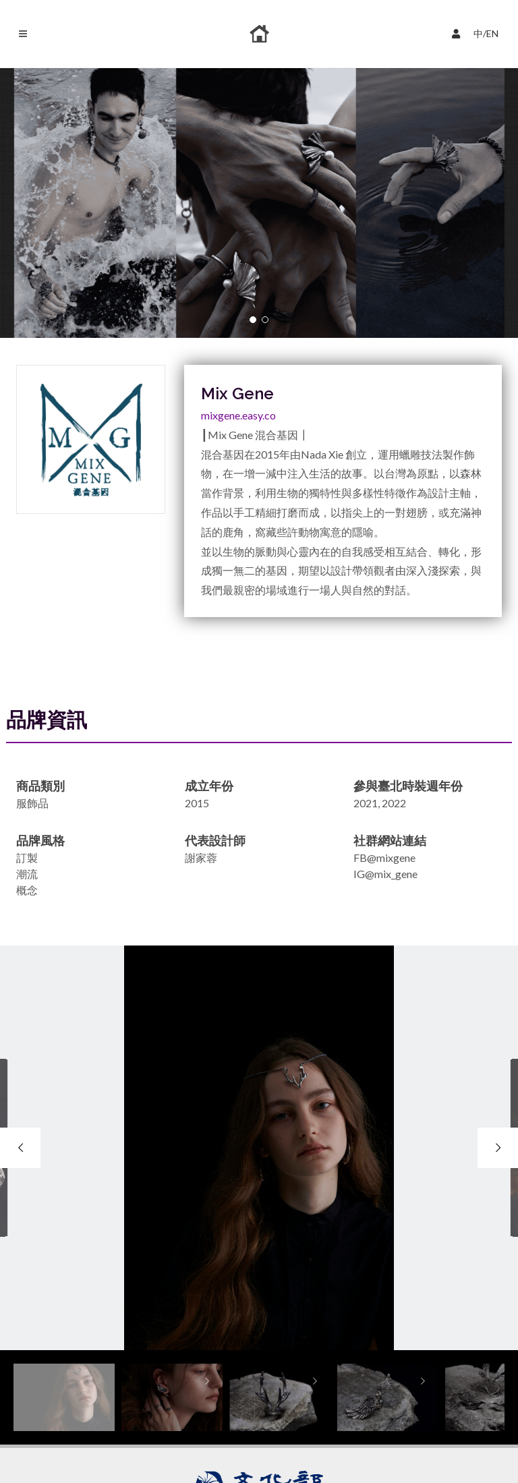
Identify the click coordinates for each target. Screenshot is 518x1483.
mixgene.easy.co (238, 415)
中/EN (478, 32)
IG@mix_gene (385, 873)
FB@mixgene (384, 857)
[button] (253, 319)
